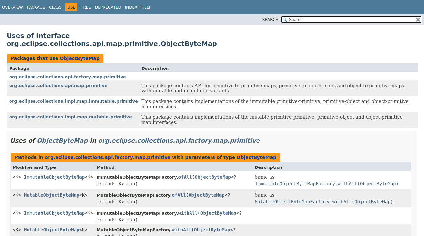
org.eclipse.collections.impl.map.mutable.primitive (70, 116)
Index (131, 7)
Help (146, 7)
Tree (86, 7)
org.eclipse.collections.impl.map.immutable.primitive (73, 101)
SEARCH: (271, 19)
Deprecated (108, 7)
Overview (12, 7)
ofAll (185, 177)
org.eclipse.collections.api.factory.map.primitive (67, 76)
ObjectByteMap (80, 58)
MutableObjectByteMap (51, 195)
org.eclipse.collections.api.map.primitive (58, 85)
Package (36, 7)
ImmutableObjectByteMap (54, 177)
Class (55, 7)
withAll (188, 213)
